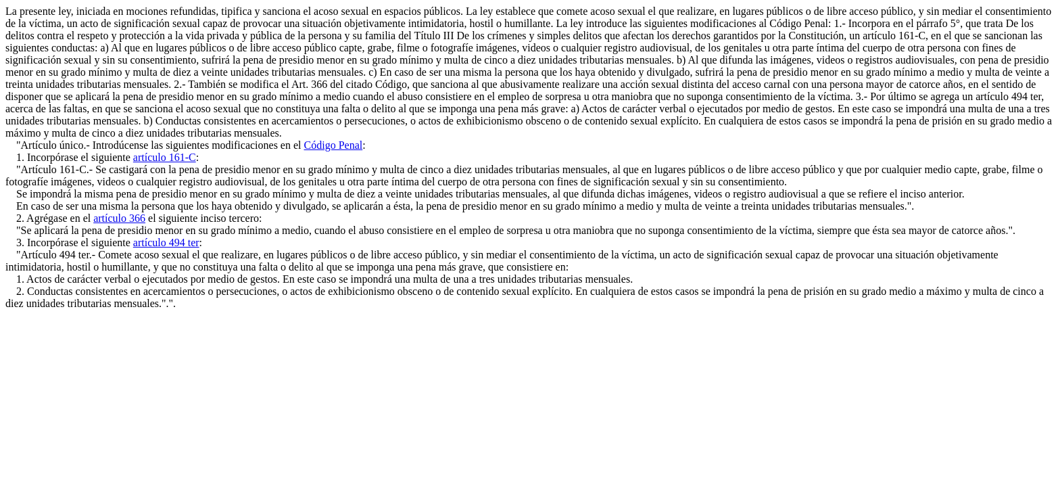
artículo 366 (119, 218)
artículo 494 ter (166, 242)
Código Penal (333, 145)
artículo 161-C (164, 157)
